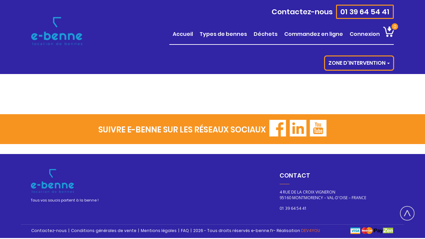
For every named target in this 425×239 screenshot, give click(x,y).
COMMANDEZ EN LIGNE (313, 34)
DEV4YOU (310, 230)
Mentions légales (159, 230)
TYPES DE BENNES (223, 34)
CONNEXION (365, 34)
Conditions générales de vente (103, 230)
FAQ (185, 230)
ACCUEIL (183, 34)
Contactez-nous (302, 12)
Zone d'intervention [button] (359, 63)
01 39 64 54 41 (364, 12)
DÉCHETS (266, 34)
